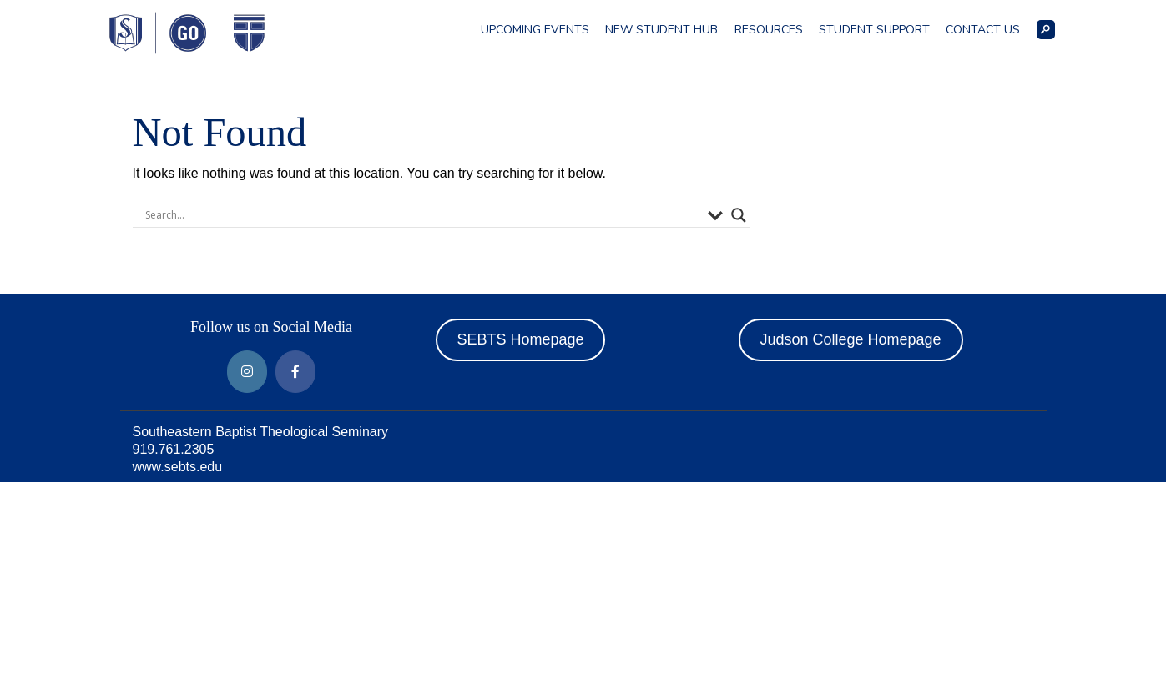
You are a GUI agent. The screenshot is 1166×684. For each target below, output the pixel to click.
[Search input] (422, 215)
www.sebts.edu (178, 467)
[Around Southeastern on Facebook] (295, 371)
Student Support (874, 30)
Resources (768, 30)
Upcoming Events (535, 30)
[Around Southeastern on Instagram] (247, 371)
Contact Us (983, 30)
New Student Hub (661, 30)
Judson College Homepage (850, 339)
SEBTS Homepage (520, 339)
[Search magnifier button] (738, 215)
